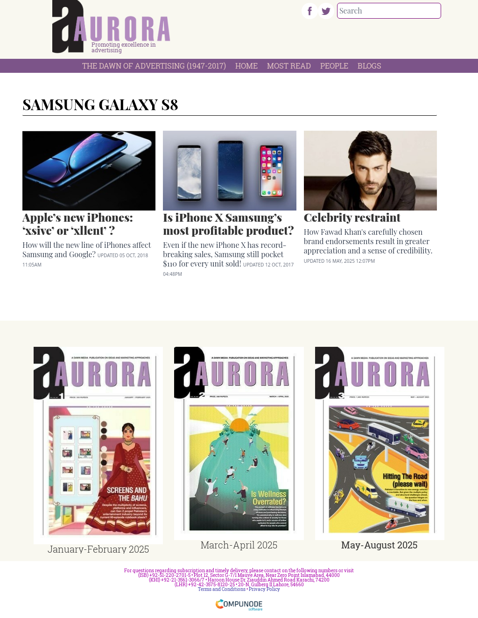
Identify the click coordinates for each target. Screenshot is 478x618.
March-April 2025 (239, 545)
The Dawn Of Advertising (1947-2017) (154, 65)
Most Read (289, 65)
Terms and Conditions (222, 589)
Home (246, 65)
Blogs (369, 65)
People (334, 65)
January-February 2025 (98, 549)
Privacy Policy (264, 589)
